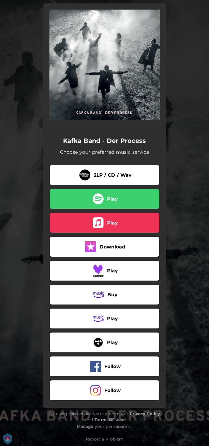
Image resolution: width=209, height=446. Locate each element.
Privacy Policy (145, 413)
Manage (85, 426)
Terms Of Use (108, 419)
